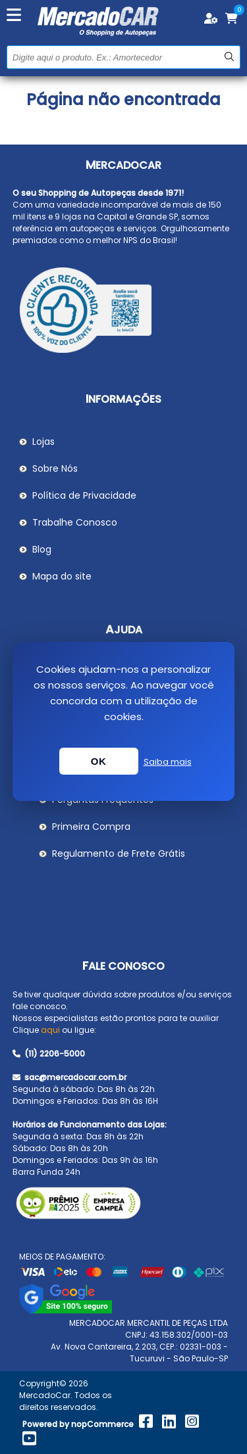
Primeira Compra (91, 826)
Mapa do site (62, 576)
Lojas (43, 441)
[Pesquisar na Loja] (123, 57)
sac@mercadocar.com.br (69, 1077)
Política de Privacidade (84, 495)
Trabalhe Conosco (74, 522)
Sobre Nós (55, 468)
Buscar (228, 56)
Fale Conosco (123, 966)
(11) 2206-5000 (49, 1053)
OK (99, 761)
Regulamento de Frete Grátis (118, 853)
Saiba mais (168, 762)
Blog (41, 549)
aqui (50, 1029)
